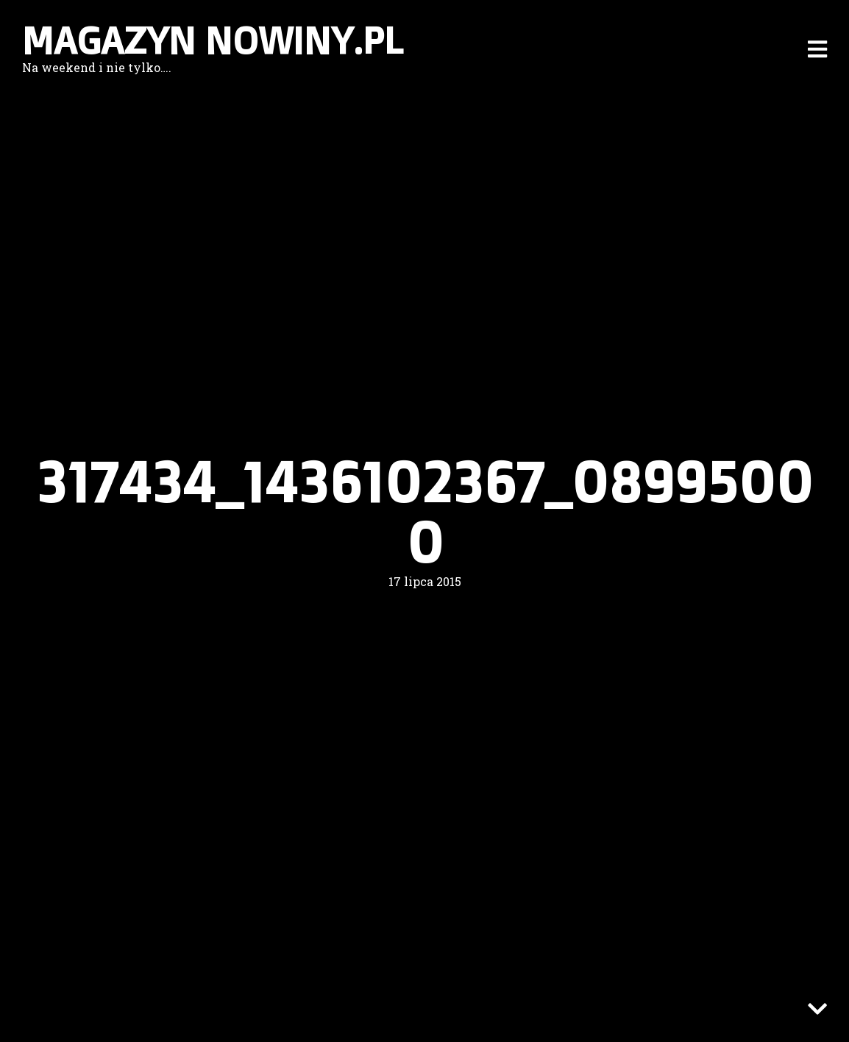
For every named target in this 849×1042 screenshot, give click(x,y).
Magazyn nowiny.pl (212, 40)
